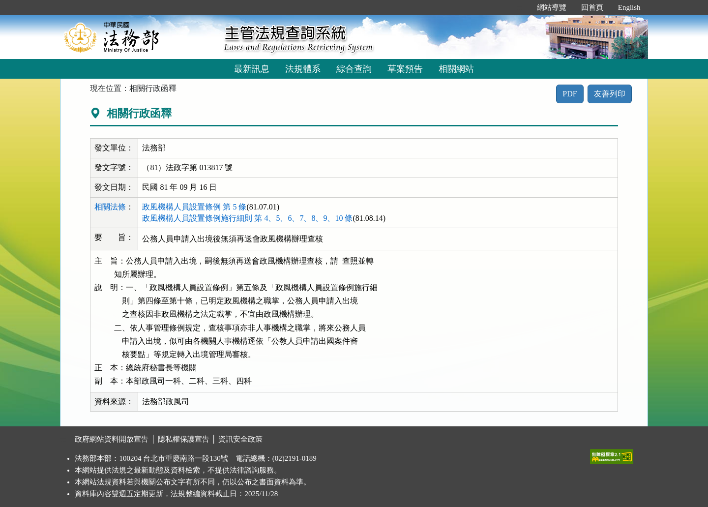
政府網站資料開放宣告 (111, 439)
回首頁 (592, 7)
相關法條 (110, 207)
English (629, 7)
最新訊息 (251, 69)
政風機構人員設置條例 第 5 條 (194, 207)
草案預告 (405, 69)
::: (519, 7)
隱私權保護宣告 (183, 439)
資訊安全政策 (240, 439)
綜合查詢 (354, 69)
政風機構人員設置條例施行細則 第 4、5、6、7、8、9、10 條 (247, 218)
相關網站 (456, 69)
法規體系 (303, 69)
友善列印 (609, 93)
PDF (569, 93)
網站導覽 (551, 7)
